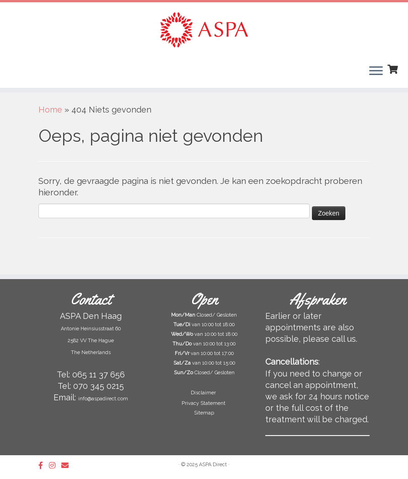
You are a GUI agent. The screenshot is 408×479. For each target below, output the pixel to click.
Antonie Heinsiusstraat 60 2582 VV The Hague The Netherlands (91, 340)
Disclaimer (204, 393)
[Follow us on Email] (68, 465)
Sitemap (204, 413)
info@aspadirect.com (103, 399)
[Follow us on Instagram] (55, 465)
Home (50, 109)
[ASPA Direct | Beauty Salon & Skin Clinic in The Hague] (204, 30)
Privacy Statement (204, 403)
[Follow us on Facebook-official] (43, 465)
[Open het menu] (376, 71)
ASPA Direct (213, 465)
